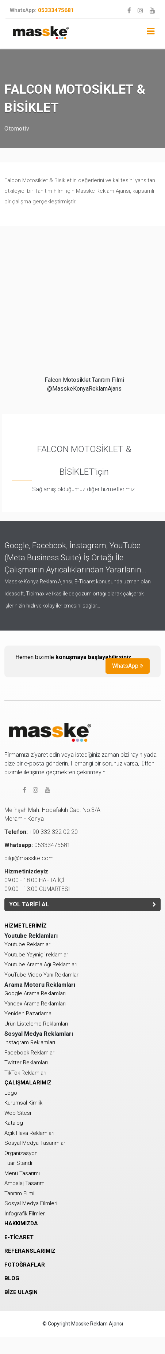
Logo (10, 1093)
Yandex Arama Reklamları (35, 1003)
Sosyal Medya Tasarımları (35, 1143)
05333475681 (42, 10)
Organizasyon (21, 1153)
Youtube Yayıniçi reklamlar (36, 954)
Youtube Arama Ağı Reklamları (40, 964)
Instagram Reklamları (29, 1042)
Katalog (13, 1123)
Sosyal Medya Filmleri (30, 1203)
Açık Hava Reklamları (29, 1133)
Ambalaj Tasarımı (25, 1183)
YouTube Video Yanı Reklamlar (41, 974)
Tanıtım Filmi (19, 1193)
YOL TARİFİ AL (82, 904)
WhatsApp (127, 665)
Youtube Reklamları (27, 944)
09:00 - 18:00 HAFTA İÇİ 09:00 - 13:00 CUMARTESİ (37, 880)
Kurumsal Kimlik (23, 1102)
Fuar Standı (18, 1163)
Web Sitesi (17, 1113)
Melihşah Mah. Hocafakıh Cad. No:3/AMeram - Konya (52, 814)
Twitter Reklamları (26, 1062)
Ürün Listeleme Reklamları (36, 1023)
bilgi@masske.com (29, 858)
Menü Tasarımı (22, 1173)
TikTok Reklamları (25, 1072)
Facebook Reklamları (29, 1052)
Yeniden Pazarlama (27, 1013)
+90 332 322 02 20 (41, 831)
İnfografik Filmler (24, 1213)
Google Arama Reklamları (35, 993)
